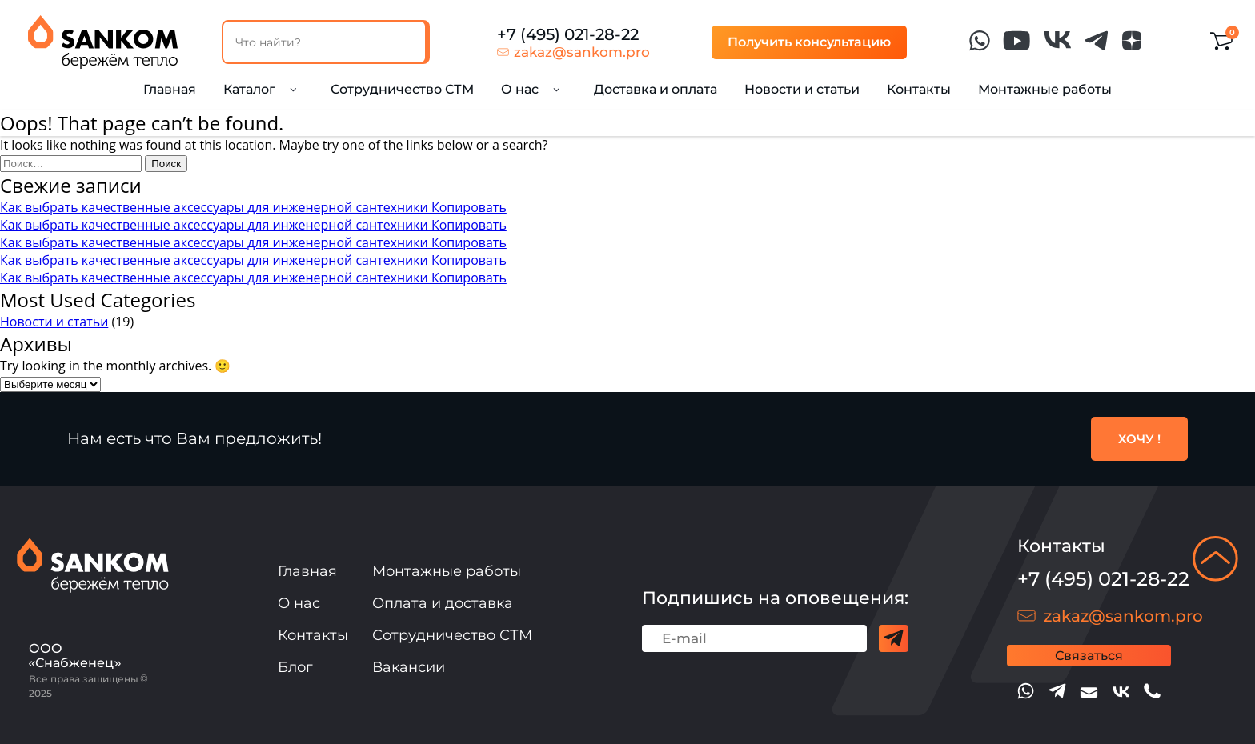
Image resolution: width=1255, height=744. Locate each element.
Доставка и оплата (655, 89)
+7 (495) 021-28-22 (568, 34)
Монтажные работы (1045, 89)
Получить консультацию (809, 42)
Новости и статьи (802, 89)
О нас (299, 603)
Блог (295, 667)
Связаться (1089, 655)
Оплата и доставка (442, 603)
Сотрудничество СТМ (402, 89)
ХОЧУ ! (1139, 438)
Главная (169, 89)
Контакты (919, 89)
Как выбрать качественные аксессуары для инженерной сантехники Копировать (253, 207)
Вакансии (408, 667)
